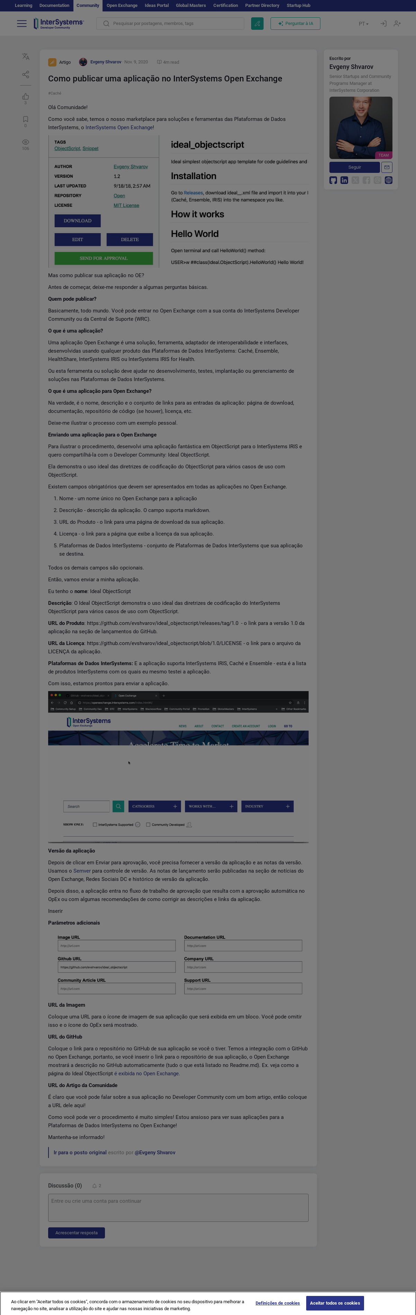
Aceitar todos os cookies (335, 1306)
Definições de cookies (278, 1306)
